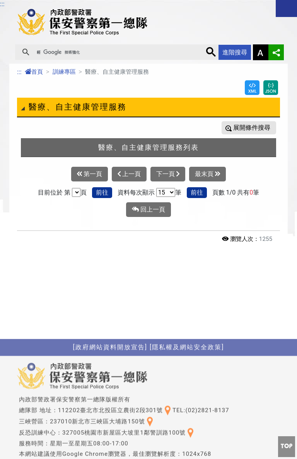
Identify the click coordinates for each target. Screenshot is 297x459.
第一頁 (89, 174)
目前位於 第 (54, 192)
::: (19, 72)
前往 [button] (102, 192)
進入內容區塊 (18, 4)
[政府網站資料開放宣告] (110, 404)
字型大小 (260, 52)
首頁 (34, 71)
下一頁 (167, 174)
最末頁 (207, 174)
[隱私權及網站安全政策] (187, 404)
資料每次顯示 (136, 192)
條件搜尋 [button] (257, 127)
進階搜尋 (234, 52)
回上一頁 (148, 209)
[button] (286, 446)
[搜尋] (118, 52)
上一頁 (129, 174)
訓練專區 (64, 71)
